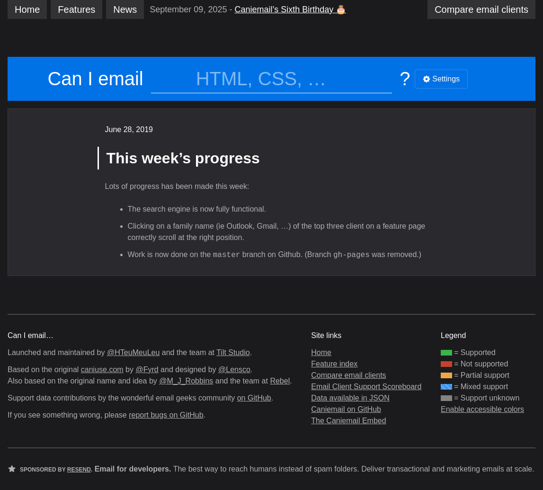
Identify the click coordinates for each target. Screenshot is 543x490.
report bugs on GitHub (166, 415)
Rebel (280, 381)
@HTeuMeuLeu (133, 352)
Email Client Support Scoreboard (366, 387)
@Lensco (234, 369)
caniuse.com (102, 369)
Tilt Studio (233, 352)
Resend (79, 469)
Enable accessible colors (482, 409)
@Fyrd (146, 369)
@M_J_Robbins (186, 381)
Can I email (95, 78)
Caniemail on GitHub (346, 409)
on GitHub (254, 398)
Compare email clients (348, 375)
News (125, 9)
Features (76, 9)
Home (27, 9)
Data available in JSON (350, 398)
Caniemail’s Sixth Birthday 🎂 (290, 9)
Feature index (334, 364)
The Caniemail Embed (348, 421)
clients (481, 9)
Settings (441, 79)
